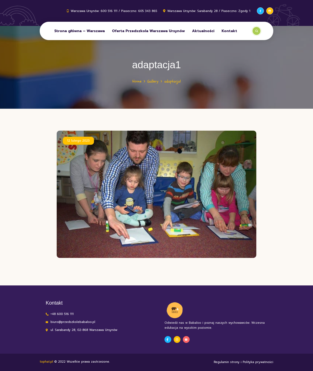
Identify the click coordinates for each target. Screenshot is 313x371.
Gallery (152, 81)
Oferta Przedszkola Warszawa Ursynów (148, 31)
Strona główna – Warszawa (79, 31)
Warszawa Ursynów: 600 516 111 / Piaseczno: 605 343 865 (114, 11)
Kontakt (229, 31)
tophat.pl (46, 361)
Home (137, 81)
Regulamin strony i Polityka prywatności (243, 362)
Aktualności (203, 31)
